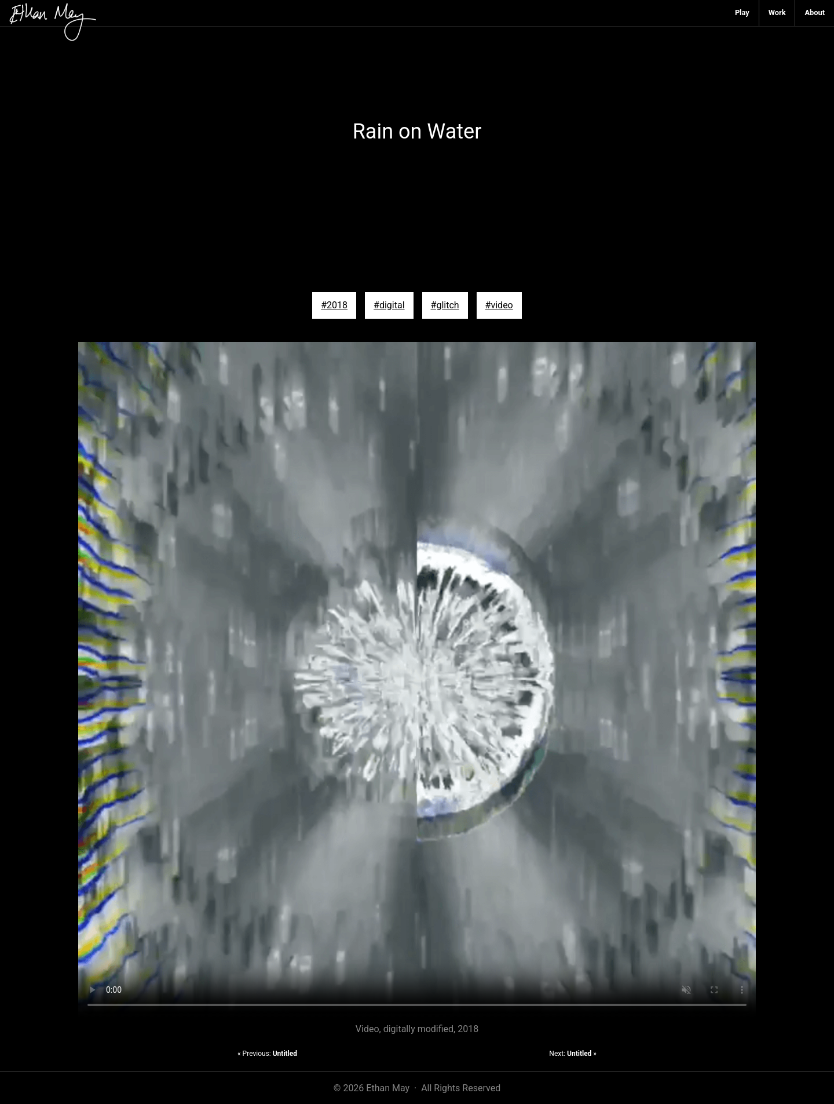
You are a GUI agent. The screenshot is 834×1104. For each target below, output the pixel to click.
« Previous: (267, 1054)
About (814, 12)
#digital (389, 305)
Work (777, 12)
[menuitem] (742, 13)
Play (742, 12)
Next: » (573, 1054)
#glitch (445, 305)
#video (499, 305)
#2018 (334, 305)
